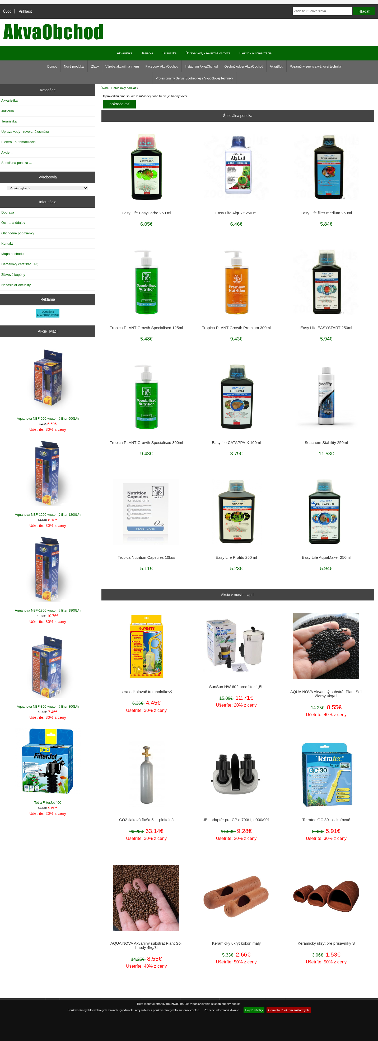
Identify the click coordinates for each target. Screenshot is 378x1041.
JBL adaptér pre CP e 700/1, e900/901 (236, 820)
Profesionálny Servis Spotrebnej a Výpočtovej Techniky (194, 78)
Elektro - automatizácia (255, 53)
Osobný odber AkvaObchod (243, 66)
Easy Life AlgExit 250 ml (236, 213)
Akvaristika (124, 53)
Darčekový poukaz (123, 87)
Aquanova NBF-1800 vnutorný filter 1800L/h (48, 574)
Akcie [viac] (48, 331)
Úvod (7, 11)
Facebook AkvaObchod (162, 66)
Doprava (7, 212)
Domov (52, 66)
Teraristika (169, 53)
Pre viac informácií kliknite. (222, 1010)
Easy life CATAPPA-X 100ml (236, 443)
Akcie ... (7, 152)
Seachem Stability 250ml (326, 443)
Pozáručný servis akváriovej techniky (316, 66)
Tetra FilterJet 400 (48, 766)
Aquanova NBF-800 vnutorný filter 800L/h (48, 670)
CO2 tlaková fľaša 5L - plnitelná (146, 820)
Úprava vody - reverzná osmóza (207, 53)
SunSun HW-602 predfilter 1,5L (236, 687)
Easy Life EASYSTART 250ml (326, 328)
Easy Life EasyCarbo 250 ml (146, 213)
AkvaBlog (276, 66)
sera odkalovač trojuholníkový (146, 692)
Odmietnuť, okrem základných (288, 1010)
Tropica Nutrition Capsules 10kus (146, 557)
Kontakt (7, 243)
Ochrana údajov (13, 223)
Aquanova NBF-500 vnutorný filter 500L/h (48, 382)
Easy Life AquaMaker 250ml (326, 557)
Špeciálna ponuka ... (16, 163)
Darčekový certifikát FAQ (19, 264)
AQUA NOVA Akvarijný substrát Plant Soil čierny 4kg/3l (326, 694)
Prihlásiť (25, 11)
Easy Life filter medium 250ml (326, 213)
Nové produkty (74, 66)
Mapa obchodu (12, 254)
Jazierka (147, 53)
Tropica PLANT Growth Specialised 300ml (146, 443)
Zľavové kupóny (13, 275)
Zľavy (95, 66)
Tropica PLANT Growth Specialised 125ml (146, 328)
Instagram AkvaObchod (201, 66)
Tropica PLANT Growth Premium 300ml (236, 328)
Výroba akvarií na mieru (122, 66)
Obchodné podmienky (17, 233)
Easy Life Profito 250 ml (236, 557)
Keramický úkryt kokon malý (236, 943)
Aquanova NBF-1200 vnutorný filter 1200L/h (48, 478)
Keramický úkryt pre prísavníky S (326, 943)
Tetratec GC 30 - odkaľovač (326, 820)
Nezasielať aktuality (16, 285)
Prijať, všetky (254, 1010)
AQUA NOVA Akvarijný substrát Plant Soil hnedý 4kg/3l (146, 945)
